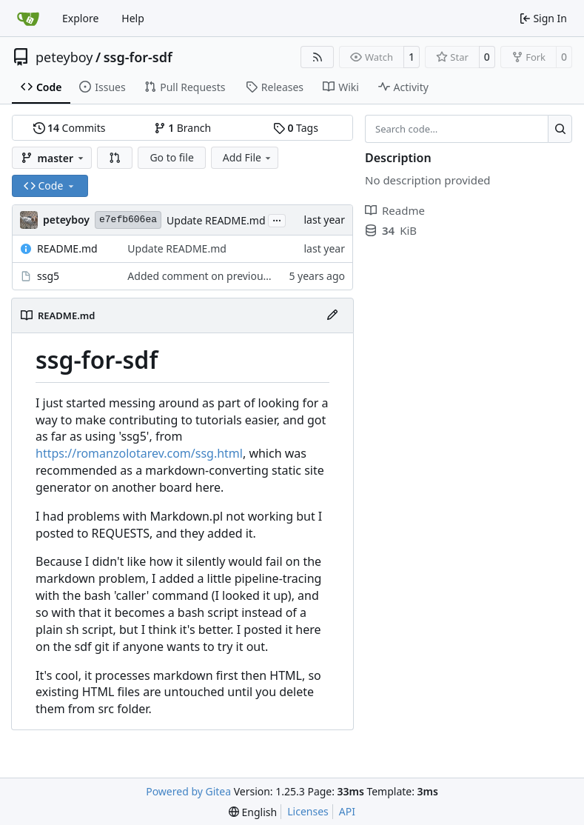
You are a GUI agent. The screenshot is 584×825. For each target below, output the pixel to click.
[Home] (28, 18)
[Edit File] (332, 315)
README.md (67, 248)
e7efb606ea (128, 219)
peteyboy (64, 57)
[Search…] (560, 129)
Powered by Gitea (188, 791)
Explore (80, 18)
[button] (114, 158)
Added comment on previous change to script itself (251, 276)
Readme (395, 210)
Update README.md (216, 220)
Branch (183, 128)
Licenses (308, 811)
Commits (69, 128)
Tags (295, 128)
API (347, 811)
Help (132, 18)
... (276, 219)
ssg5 (48, 276)
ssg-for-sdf (138, 57)
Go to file (171, 157)
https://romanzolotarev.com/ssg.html (139, 453)
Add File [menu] (248, 157)
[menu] (253, 812)
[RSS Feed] (318, 57)
